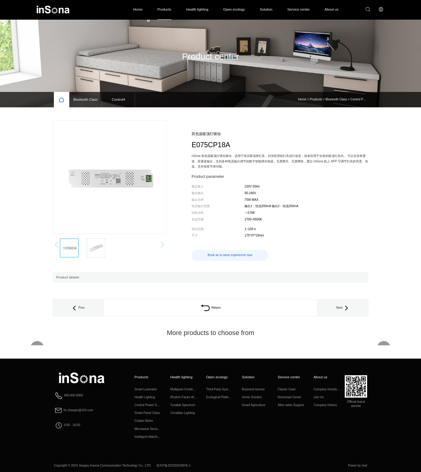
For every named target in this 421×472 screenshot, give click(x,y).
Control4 (118, 99)
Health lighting (197, 9)
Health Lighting (144, 397)
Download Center (289, 397)
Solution (266, 9)
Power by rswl (357, 465)
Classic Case (287, 389)
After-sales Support (291, 405)
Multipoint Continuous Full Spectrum (195, 389)
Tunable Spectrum (182, 405)
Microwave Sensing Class (151, 429)
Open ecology (234, 9)
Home (138, 9)
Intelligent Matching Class (151, 436)
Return (210, 307)
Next (343, 307)
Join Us (319, 397)
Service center (298, 9)
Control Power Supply (365, 99)
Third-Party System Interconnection (230, 389)
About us (332, 9)
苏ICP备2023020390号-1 (173, 465)
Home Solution (252, 397)
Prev (78, 307)
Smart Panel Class (147, 413)
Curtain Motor (143, 420)
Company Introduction (329, 389)
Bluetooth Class (85, 99)
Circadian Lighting (182, 413)
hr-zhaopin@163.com (78, 410)
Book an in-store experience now (230, 255)
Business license (253, 389)
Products (164, 9)
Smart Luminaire (145, 389)
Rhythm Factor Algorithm (187, 397)
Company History (325, 405)
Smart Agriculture (253, 405)
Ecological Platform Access (224, 397)
